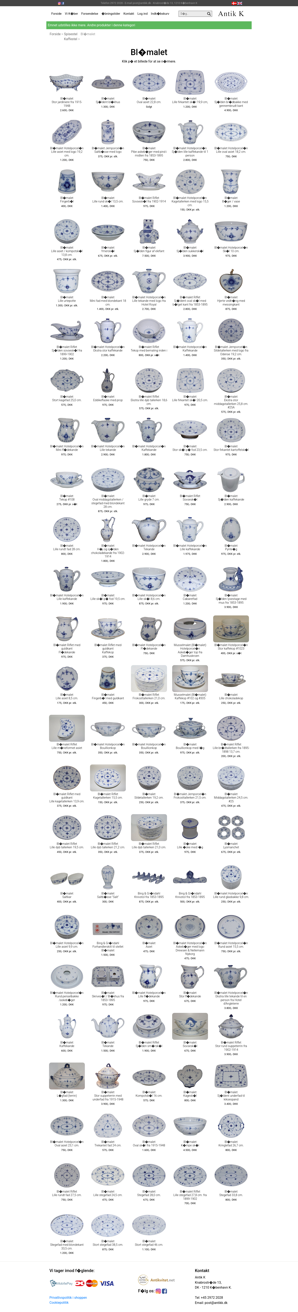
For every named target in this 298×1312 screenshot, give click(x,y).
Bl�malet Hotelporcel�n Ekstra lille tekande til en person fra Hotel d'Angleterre (231, 998)
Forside (56, 14)
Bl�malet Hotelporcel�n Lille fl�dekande (149, 994)
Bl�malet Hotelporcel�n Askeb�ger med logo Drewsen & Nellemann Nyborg (190, 948)
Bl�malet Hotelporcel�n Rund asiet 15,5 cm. (231, 944)
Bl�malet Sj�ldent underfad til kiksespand (231, 1096)
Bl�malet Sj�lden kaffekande (231, 497)
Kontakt (129, 14)
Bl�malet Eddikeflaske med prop (108, 398)
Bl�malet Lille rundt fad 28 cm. (67, 547)
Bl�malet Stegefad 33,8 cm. (231, 1193)
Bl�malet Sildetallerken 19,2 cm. (148, 795)
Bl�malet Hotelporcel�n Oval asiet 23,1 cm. (67, 1143)
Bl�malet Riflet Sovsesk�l (190, 497)
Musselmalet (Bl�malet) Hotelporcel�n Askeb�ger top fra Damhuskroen (190, 650)
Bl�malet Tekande (107, 1044)
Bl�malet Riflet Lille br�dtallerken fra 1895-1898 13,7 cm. (231, 748)
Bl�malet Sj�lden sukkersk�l (190, 249)
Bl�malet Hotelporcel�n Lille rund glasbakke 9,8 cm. (231, 895)
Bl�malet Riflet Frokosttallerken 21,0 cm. (149, 696)
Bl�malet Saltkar (66, 895)
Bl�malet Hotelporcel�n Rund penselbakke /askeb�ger (67, 996)
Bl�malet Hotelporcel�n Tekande (149, 547)
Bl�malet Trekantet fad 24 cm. (108, 1143)
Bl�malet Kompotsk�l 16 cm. (149, 1094)
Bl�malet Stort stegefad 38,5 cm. (108, 1243)
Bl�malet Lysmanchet (231, 845)
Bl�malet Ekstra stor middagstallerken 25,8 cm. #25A (231, 402)
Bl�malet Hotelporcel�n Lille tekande (108, 448)
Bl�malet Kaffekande (66, 1044)
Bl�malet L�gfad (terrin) (67, 1094)
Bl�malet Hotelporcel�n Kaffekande (190, 348)
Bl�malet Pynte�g (231, 547)
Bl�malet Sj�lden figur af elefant (149, 249)
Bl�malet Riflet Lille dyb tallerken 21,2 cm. (108, 845)
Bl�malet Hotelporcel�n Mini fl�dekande (67, 448)
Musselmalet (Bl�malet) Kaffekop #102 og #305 (190, 696)
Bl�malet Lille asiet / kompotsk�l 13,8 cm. (67, 251)
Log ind (142, 14)
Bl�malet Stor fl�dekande (190, 994)
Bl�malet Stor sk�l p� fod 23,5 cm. (190, 448)
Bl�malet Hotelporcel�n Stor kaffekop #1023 (231, 646)
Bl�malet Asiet (149, 944)
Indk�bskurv (160, 14)
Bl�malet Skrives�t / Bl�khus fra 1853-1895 (108, 996)
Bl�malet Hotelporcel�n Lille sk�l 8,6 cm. (149, 597)
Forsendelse (89, 14)
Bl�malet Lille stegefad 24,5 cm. (108, 1193)
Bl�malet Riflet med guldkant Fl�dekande (66, 648)
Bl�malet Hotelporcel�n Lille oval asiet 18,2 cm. (231, 150)
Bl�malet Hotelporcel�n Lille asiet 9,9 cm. (67, 944)
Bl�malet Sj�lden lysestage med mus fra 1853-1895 (231, 599)
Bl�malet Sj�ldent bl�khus (108, 100)
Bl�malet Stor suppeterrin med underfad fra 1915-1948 (108, 1096)
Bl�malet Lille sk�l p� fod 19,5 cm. (107, 597)
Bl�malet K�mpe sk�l (190, 1143)
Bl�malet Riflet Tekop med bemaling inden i (149, 348)
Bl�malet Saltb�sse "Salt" (108, 895)
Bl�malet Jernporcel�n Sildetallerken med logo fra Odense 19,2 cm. (231, 350)
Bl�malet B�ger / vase (231, 199)
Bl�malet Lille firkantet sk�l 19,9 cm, (190, 100)
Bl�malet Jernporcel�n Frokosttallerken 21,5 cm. (190, 795)
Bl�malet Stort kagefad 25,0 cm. (67, 398)
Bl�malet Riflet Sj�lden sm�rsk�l (149, 1044)
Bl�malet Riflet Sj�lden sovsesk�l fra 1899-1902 (67, 350)
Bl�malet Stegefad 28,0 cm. (149, 1193)
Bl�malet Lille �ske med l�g (190, 845)
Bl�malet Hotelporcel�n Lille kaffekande (190, 547)
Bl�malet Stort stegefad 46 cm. (149, 1243)
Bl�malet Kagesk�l (190, 1094)
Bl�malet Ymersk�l (108, 249)
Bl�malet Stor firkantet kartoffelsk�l (231, 448)
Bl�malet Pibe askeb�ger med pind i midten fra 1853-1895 (149, 152)
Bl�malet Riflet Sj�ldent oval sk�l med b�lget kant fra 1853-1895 (190, 301)
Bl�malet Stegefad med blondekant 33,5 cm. (67, 1245)
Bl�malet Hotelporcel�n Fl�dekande (149, 646)
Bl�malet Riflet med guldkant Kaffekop (108, 648)
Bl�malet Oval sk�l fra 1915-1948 (149, 1143)
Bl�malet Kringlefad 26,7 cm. (231, 1143)
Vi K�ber (71, 14)
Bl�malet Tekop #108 (66, 497)
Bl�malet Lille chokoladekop (231, 696)
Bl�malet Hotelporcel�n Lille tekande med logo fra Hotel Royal (149, 301)
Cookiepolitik (58, 1303)
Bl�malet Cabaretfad (190, 597)
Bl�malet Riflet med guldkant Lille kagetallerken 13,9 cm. (66, 797)
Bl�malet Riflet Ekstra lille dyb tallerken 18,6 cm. (149, 400)
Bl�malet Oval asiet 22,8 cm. (149, 100)
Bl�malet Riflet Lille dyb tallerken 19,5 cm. (67, 845)
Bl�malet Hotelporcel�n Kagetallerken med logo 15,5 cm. (190, 201)
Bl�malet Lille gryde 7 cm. (149, 497)
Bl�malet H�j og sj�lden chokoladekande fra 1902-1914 (108, 551)
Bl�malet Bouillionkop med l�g (190, 746)
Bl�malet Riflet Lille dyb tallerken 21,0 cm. (149, 845)
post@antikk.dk (215, 1303)
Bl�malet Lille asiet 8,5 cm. (67, 696)
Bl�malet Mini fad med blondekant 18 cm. (108, 301)
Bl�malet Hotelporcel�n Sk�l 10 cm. (231, 249)
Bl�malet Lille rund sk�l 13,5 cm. (108, 199)
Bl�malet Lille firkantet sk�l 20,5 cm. (190, 398)
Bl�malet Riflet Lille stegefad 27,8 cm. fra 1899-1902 (190, 1195)
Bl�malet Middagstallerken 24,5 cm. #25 (231, 797)
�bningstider (110, 14)
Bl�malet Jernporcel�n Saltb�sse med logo (108, 150)
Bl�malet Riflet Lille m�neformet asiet (67, 746)
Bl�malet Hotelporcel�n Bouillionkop (108, 746)
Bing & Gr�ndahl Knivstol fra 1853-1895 (149, 895)
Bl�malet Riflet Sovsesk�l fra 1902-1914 (149, 199)
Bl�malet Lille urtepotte (67, 299)
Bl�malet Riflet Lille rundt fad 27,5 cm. (67, 1193)
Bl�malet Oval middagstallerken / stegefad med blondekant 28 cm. (107, 501)
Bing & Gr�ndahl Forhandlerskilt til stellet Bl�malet (108, 946)
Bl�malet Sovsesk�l (190, 1044)
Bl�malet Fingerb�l (66, 199)
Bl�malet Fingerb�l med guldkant (108, 696)
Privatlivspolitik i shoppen (68, 1298)
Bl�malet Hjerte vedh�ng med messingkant (231, 301)
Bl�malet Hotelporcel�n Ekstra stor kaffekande (108, 348)
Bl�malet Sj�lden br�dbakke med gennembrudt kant (231, 102)
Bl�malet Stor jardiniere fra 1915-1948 (67, 102)
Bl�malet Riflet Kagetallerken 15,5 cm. (108, 795)
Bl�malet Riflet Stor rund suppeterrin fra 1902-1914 (231, 1046)
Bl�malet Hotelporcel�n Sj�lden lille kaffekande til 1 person (190, 152)
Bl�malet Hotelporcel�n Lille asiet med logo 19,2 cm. (67, 152)
